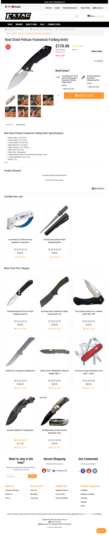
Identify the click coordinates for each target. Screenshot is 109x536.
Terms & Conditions (61, 498)
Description (9, 125)
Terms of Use (89, 514)
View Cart (33, 490)
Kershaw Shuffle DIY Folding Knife (20, 430)
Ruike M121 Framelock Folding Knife (20, 370)
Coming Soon (54, 24)
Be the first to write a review (54, 180)
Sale (42, 24)
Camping (83, 502)
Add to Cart (20, 328)
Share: (98, 61)
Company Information (12, 490)
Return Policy (85, 8)
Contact (57, 8)
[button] (79, 48)
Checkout (100, 16)
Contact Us (8, 494)
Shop (10, 24)
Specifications (20, 125)
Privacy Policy (60, 494)
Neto (61, 527)
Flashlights (84, 490)
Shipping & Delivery (61, 490)
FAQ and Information (70, 8)
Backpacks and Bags (87, 494)
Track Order (34, 498)
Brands (19, 24)
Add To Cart (84, 95)
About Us (49, 8)
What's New (31, 24)
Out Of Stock (20, 257)
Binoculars (84, 498)
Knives (83, 506)
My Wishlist (34, 494)
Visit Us (7, 498)
